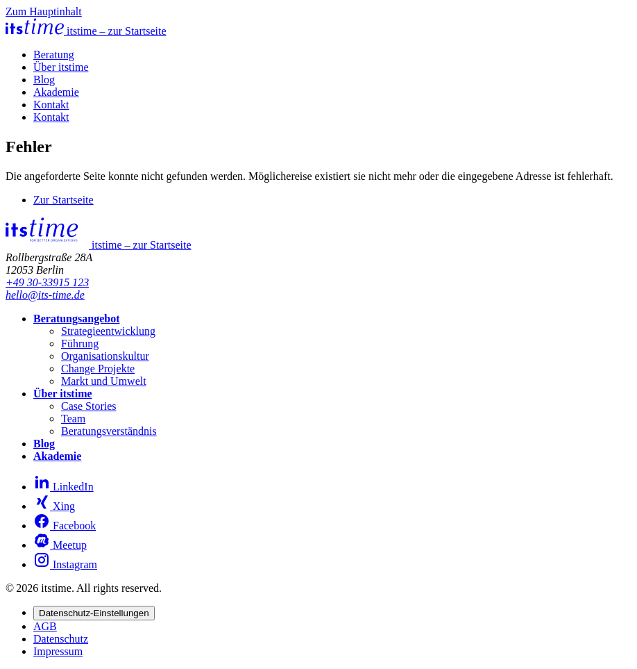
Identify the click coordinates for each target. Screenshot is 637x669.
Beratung (53, 54)
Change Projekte (98, 368)
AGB (45, 626)
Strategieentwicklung (108, 331)
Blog (44, 79)
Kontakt (51, 104)
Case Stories (89, 406)
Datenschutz (60, 639)
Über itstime (61, 67)
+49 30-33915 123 (47, 282)
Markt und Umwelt (103, 381)
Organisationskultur (105, 356)
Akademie (56, 92)
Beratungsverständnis (109, 431)
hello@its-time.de (45, 295)
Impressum (58, 651)
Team (73, 418)
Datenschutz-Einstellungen (94, 613)
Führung (80, 343)
